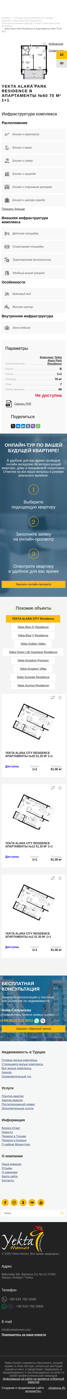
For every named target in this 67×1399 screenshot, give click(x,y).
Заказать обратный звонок (33, 1028)
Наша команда (11, 1164)
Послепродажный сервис (18, 1104)
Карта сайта (10, 1176)
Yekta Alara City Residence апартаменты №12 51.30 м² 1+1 (29, 845)
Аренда (7, 1072)
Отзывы (7, 1168)
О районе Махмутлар (16, 1144)
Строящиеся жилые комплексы (22, 1064)
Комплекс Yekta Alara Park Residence (21, 20)
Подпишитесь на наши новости (24, 1334)
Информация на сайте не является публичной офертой (33, 1380)
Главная (6, 18)
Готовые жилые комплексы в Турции (33, 18)
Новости (7, 1132)
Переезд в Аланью (14, 1140)
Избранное (56, 43)
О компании (9, 1172)
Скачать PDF (22, 403)
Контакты (8, 1180)
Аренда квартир (12, 1100)
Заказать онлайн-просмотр (33, 584)
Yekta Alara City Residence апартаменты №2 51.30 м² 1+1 (28, 935)
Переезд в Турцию (14, 1136)
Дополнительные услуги (18, 1108)
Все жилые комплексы (16, 1068)
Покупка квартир (13, 1096)
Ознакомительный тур (16, 1076)
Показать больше (13, 208)
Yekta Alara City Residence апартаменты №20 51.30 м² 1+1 (29, 754)
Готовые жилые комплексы (19, 1060)
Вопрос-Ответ (11, 1128)
